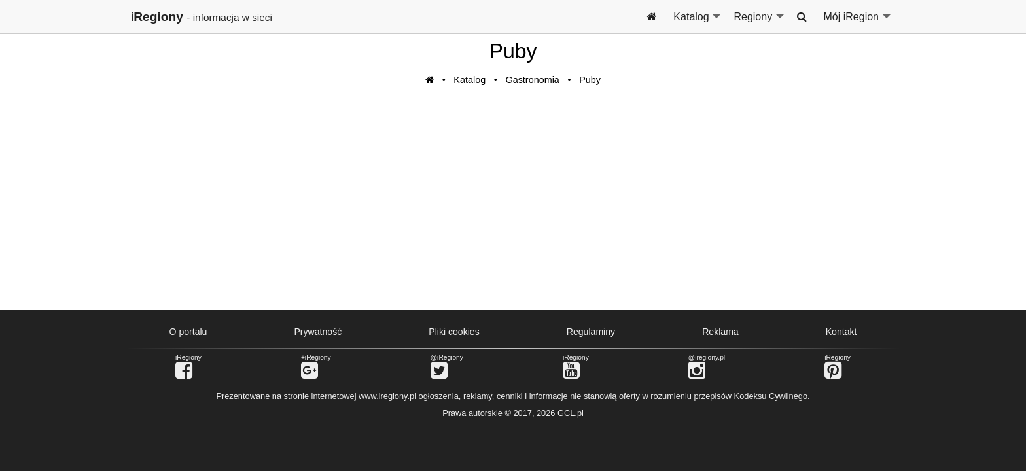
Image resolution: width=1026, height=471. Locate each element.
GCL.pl (570, 413)
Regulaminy (591, 331)
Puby (590, 80)
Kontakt (841, 331)
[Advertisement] (513, 204)
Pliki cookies (454, 331)
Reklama (720, 331)
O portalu (188, 331)
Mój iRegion (858, 22)
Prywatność (318, 331)
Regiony (760, 22)
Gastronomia (532, 80)
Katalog (697, 22)
